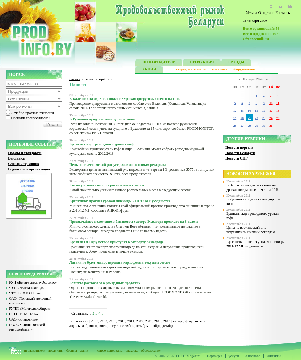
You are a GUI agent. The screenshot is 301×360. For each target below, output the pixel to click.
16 (263, 110)
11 (277, 103)
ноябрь (155, 326)
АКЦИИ (149, 70)
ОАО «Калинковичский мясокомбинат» (27, 327)
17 (271, 110)
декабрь (168, 326)
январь (178, 321)
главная (74, 79)
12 (234, 110)
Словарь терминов (23, 164)
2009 (112, 321)
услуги (234, 356)
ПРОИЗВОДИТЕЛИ (159, 63)
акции (84, 350)
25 (278, 118)
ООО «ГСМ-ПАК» (23, 314)
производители (34, 350)
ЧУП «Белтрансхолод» (26, 288)
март (202, 321)
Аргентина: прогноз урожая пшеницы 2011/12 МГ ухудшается (255, 244)
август (114, 326)
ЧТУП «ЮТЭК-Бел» (25, 293)
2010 (121, 321)
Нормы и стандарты (24, 153)
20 (242, 118)
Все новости (78, 321)
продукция (55, 350)
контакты (274, 356)
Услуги (251, 13)
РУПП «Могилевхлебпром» (30, 308)
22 (256, 118)
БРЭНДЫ (236, 63)
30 (263, 125)
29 (256, 125)
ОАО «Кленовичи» (23, 319)
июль (103, 326)
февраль (191, 321)
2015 (157, 321)
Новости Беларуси (240, 153)
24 (271, 118)
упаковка (219, 69)
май (84, 326)
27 (242, 125)
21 (249, 118)
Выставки (16, 158)
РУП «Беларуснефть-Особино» (33, 282)
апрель (74, 326)
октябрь (142, 326)
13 (242, 110)
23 (263, 118)
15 (256, 110)
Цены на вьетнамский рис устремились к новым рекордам (250, 229)
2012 (139, 321)
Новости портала (239, 147)
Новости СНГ (236, 158)
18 (278, 110)
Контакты (282, 13)
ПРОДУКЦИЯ (201, 63)
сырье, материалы (191, 69)
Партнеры (214, 356)
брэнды (71, 350)
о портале (252, 356)
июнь (93, 326)
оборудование (244, 69)
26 (234, 125)
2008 (103, 321)
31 (271, 125)
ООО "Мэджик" (188, 356)
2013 (148, 321)
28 (249, 125)
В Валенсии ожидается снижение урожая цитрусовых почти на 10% (252, 187)
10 (271, 103)
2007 (94, 321)
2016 (166, 321)
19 (234, 118)
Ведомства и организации (29, 169)
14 (249, 110)
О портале (266, 13)
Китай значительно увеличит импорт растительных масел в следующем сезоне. (130, 190)
